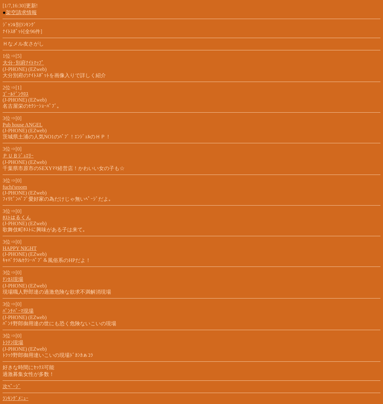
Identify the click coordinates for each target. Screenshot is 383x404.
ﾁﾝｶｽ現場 (13, 279)
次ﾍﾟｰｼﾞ (12, 386)
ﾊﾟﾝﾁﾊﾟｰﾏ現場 (18, 311)
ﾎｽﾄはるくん (17, 217)
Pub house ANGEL (23, 124)
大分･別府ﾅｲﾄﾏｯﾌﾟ (23, 63)
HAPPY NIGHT (20, 248)
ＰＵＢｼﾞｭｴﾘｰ (18, 155)
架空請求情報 (21, 12)
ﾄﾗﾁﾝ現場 (13, 342)
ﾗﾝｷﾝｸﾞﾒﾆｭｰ (15, 398)
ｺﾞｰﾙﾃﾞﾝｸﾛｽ (15, 94)
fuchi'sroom (15, 187)
